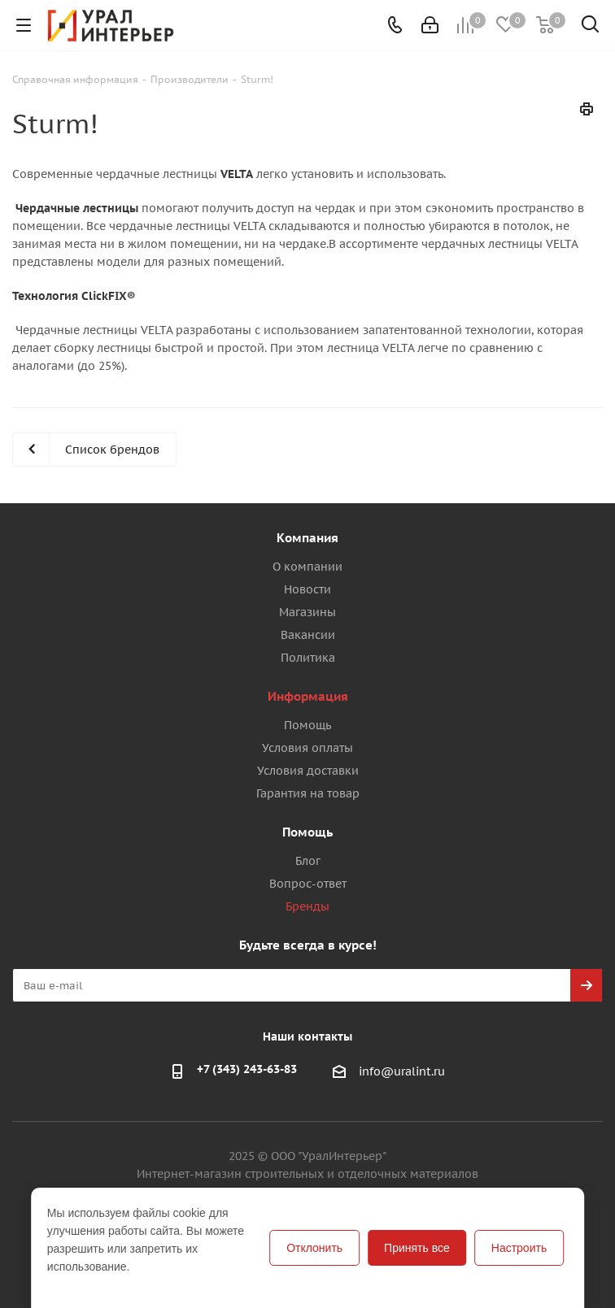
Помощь (307, 725)
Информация (308, 696)
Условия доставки (308, 770)
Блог (308, 861)
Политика (308, 657)
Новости (307, 589)
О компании (307, 566)
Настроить (519, 1247)
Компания (307, 537)
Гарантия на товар (308, 793)
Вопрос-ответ (308, 883)
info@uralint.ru (402, 1071)
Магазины (307, 612)
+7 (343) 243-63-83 (247, 1069)
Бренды (307, 906)
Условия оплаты (307, 748)
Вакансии (308, 635)
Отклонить (314, 1247)
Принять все (417, 1247)
